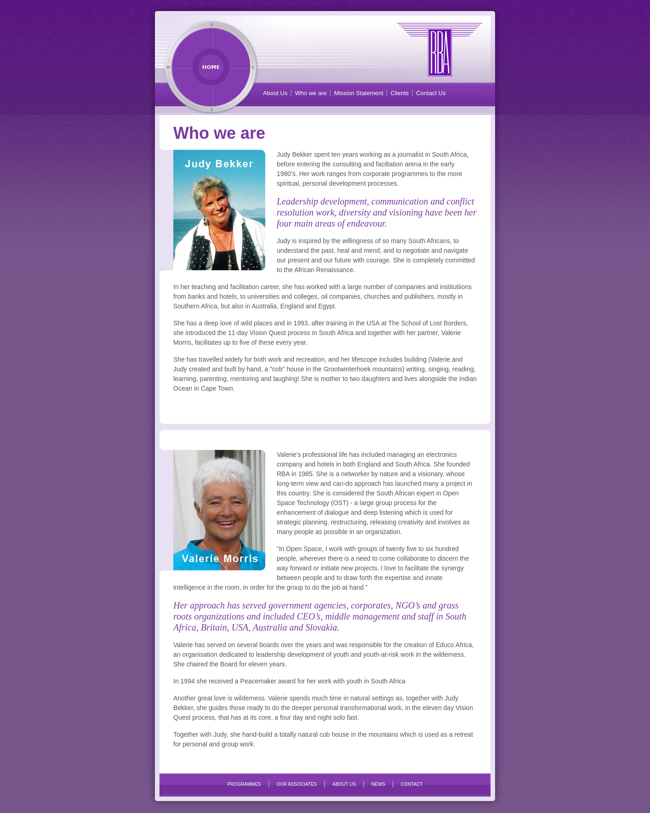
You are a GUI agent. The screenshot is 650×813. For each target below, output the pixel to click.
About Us (275, 93)
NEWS (378, 784)
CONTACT (412, 784)
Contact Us (430, 93)
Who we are (310, 93)
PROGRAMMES (244, 784)
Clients (400, 93)
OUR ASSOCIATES (297, 784)
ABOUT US (344, 784)
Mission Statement (358, 93)
